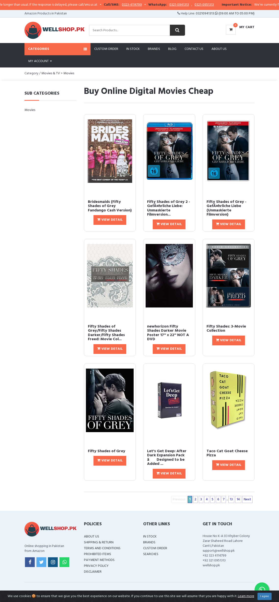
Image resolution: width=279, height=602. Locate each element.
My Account (40, 61)
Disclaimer (93, 572)
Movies (68, 73)
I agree (264, 596)
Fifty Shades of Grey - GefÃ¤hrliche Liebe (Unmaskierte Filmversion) (226, 208)
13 (231, 499)
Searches (150, 554)
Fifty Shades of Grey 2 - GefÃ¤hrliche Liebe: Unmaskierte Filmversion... (168, 208)
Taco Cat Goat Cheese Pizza (227, 453)
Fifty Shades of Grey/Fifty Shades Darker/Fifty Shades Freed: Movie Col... (106, 333)
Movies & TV (50, 73)
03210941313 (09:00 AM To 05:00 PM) (225, 13)
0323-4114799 (143, 4)
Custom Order (106, 49)
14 (238, 499)
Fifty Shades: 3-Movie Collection (226, 328)
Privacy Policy (96, 566)
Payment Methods (99, 560)
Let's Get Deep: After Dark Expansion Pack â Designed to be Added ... (166, 457)
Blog (172, 49)
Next (247, 499)
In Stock (133, 49)
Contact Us (194, 49)
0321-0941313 (190, 4)
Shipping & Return (99, 542)
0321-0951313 (215, 4)
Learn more (246, 596)
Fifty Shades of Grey (106, 451)
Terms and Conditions (102, 548)
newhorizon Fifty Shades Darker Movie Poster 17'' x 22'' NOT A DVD (168, 333)
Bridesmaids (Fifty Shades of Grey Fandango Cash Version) (110, 206)
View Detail (110, 220)
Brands (154, 49)
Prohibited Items (97, 554)
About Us (219, 49)
